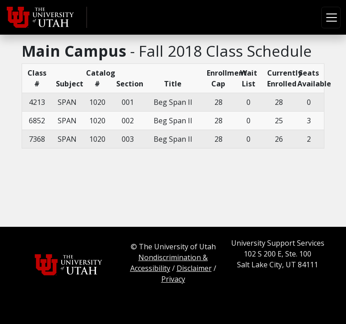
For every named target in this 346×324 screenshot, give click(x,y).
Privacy (173, 279)
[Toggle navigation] (331, 17)
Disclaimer (194, 268)
